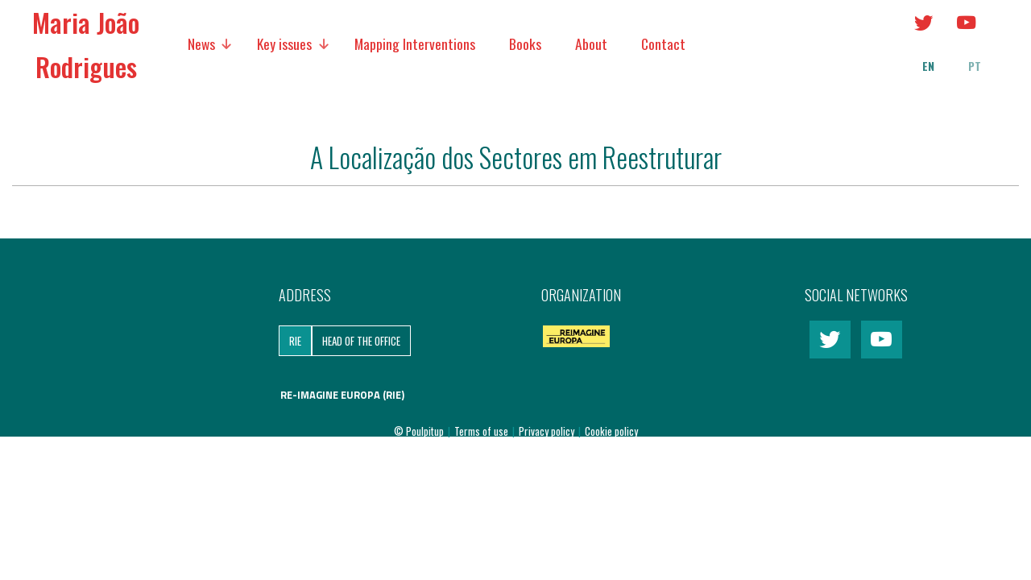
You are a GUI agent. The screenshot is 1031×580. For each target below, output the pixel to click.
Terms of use (482, 431)
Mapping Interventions (414, 43)
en (928, 66)
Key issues (284, 43)
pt (974, 66)
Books (525, 43)
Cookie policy (611, 431)
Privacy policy (548, 431)
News (201, 43)
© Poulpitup (419, 431)
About (591, 43)
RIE (295, 341)
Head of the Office (361, 341)
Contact (663, 43)
